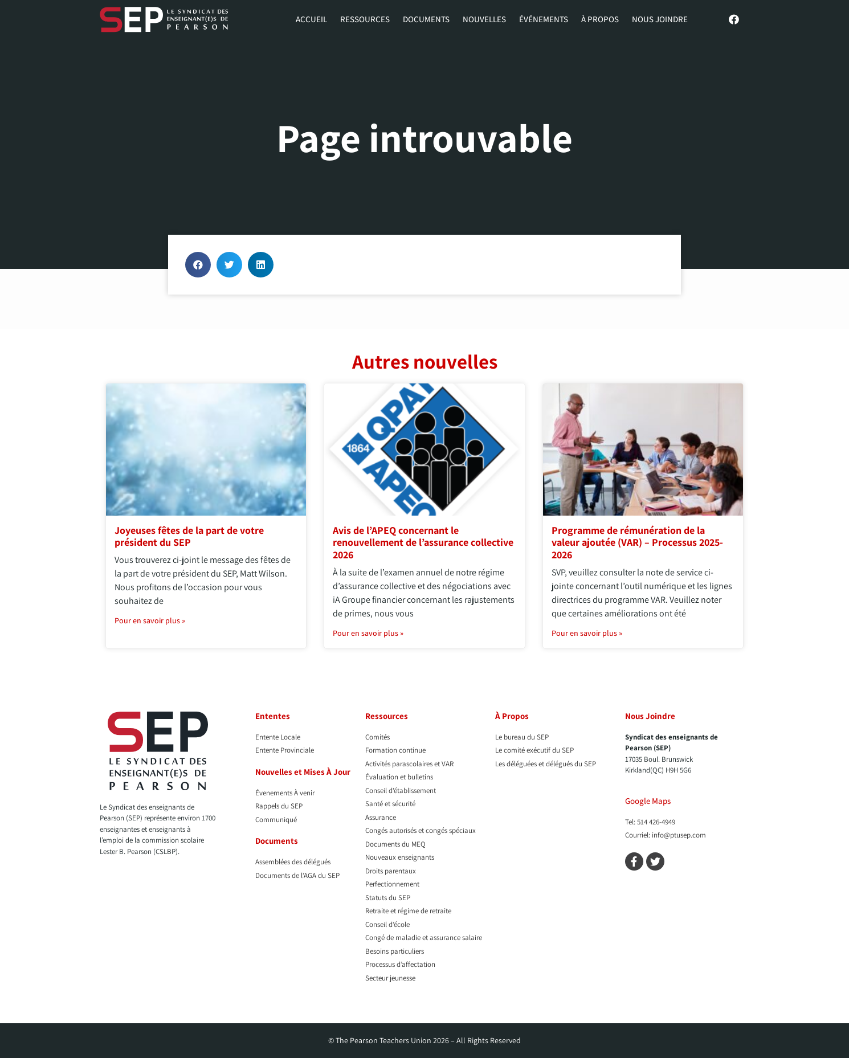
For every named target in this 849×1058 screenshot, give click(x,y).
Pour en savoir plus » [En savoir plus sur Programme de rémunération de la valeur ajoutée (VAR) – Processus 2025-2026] (587, 633)
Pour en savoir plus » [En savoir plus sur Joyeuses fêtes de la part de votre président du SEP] (150, 620)
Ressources (365, 19)
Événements (543, 19)
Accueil (311, 19)
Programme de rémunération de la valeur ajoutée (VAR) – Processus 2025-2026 (637, 542)
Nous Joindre (660, 19)
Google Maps (648, 800)
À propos (600, 19)
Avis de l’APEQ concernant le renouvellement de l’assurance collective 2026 (423, 542)
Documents (426, 19)
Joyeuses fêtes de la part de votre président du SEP (189, 536)
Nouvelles (484, 19)
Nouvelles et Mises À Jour (302, 771)
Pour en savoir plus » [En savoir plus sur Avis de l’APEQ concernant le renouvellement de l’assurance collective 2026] (368, 633)
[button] (198, 264)
